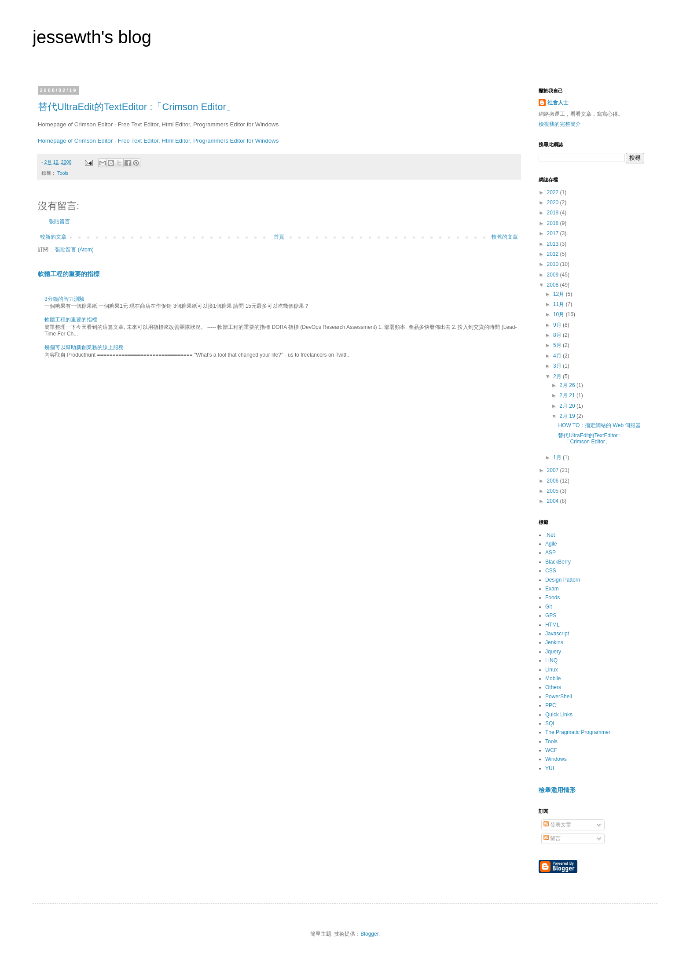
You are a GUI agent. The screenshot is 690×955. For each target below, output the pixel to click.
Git (548, 607)
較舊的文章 (505, 237)
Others (553, 687)
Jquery (553, 652)
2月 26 (567, 385)
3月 (558, 366)
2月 (558, 376)
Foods (552, 597)
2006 (553, 481)
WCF (551, 750)
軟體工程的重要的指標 (68, 273)
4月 (558, 356)
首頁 (279, 237)
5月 (558, 345)
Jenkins (554, 642)
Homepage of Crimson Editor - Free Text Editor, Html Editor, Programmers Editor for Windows (158, 140)
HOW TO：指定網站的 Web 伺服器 (599, 425)
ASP (550, 552)
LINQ (551, 660)
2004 (553, 501)
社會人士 (558, 103)
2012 (553, 254)
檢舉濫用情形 (557, 789)
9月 (558, 325)
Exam (552, 589)
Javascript (557, 634)
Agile (551, 544)
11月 (559, 304)
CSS (550, 571)
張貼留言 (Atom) (74, 250)
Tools (62, 173)
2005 (553, 491)
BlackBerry (558, 562)
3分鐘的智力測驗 (64, 299)
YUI (549, 768)
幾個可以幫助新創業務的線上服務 (84, 347)
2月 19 (567, 416)
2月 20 (567, 406)
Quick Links (559, 715)
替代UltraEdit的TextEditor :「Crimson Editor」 (137, 106)
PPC (550, 705)
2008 (553, 285)
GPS (550, 615)
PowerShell (558, 696)
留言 (552, 838)
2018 (553, 223)
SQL (550, 723)
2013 (553, 244)
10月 (559, 314)
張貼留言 (59, 221)
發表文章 (557, 825)
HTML (552, 625)
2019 (553, 213)
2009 (553, 275)
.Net (550, 535)
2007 (553, 470)
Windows (556, 759)
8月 (558, 335)
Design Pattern (562, 580)
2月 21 (567, 395)
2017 (553, 233)
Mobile (553, 678)
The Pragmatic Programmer (577, 732)
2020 (553, 202)
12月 (559, 294)
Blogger (369, 934)
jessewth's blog (92, 37)
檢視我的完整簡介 (560, 124)
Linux (551, 670)
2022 (553, 192)
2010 (553, 264)
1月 (558, 457)
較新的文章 (53, 237)
